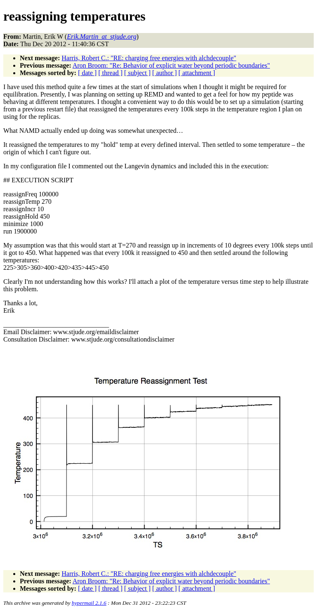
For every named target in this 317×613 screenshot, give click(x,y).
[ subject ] (137, 72)
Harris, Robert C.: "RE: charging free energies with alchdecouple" (149, 57)
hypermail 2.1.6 (89, 603)
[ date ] (87, 72)
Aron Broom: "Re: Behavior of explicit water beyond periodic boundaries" (171, 65)
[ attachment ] (196, 72)
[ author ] (164, 72)
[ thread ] (110, 72)
